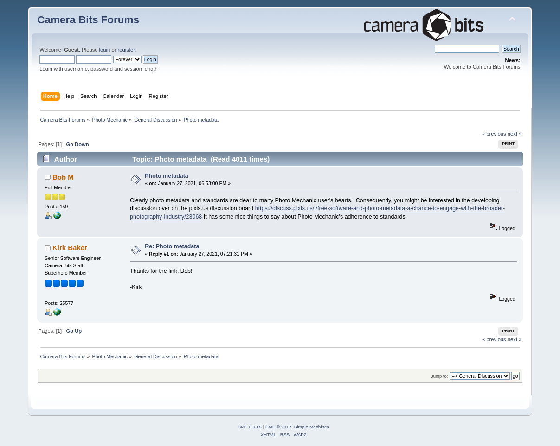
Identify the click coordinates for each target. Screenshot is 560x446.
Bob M (63, 177)
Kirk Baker (69, 248)
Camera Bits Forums (88, 20)
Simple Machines (311, 426)
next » (515, 133)
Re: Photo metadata (172, 246)
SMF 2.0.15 (250, 426)
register (126, 49)
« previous (494, 133)
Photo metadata (166, 176)
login (104, 49)
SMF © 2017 (278, 426)
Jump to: (439, 376)
